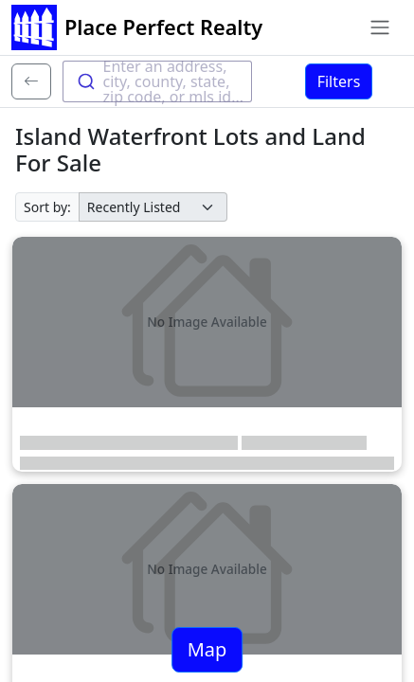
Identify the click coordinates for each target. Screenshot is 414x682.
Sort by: (47, 207)
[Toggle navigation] (380, 27)
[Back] (31, 81)
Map (207, 649)
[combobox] (157, 81)
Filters (339, 81)
